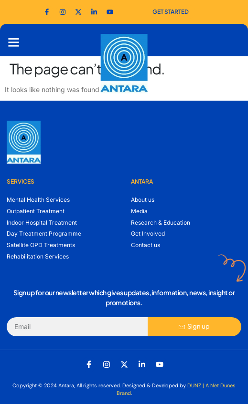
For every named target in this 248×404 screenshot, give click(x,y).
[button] (14, 42)
